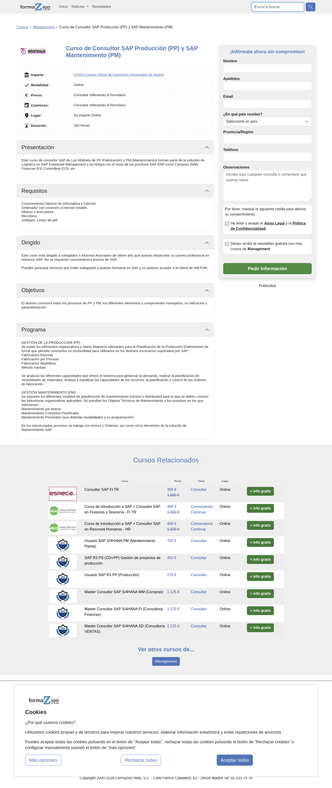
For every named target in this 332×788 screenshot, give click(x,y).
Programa (33, 329)
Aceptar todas (235, 760)
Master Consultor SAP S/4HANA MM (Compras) (124, 592)
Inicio (63, 7)
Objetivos (32, 290)
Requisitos (34, 191)
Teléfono (230, 150)
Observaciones (236, 167)
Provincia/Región (238, 132)
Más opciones (43, 760)
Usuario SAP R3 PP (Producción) (112, 575)
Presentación (37, 147)
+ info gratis (260, 491)
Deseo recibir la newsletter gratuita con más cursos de (266, 246)
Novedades (101, 7)
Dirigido (30, 242)
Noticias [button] (78, 7)
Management (166, 661)
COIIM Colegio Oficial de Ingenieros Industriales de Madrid (119, 75)
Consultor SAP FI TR (102, 490)
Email (228, 96)
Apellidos (231, 79)
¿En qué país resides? (242, 114)
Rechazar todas (141, 760)
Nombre (230, 61)
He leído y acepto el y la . (268, 226)
